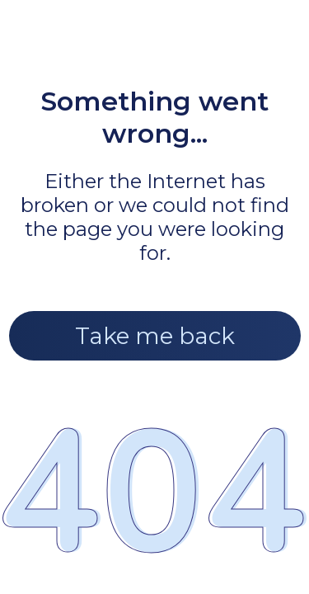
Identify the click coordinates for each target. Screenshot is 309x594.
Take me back (155, 336)
